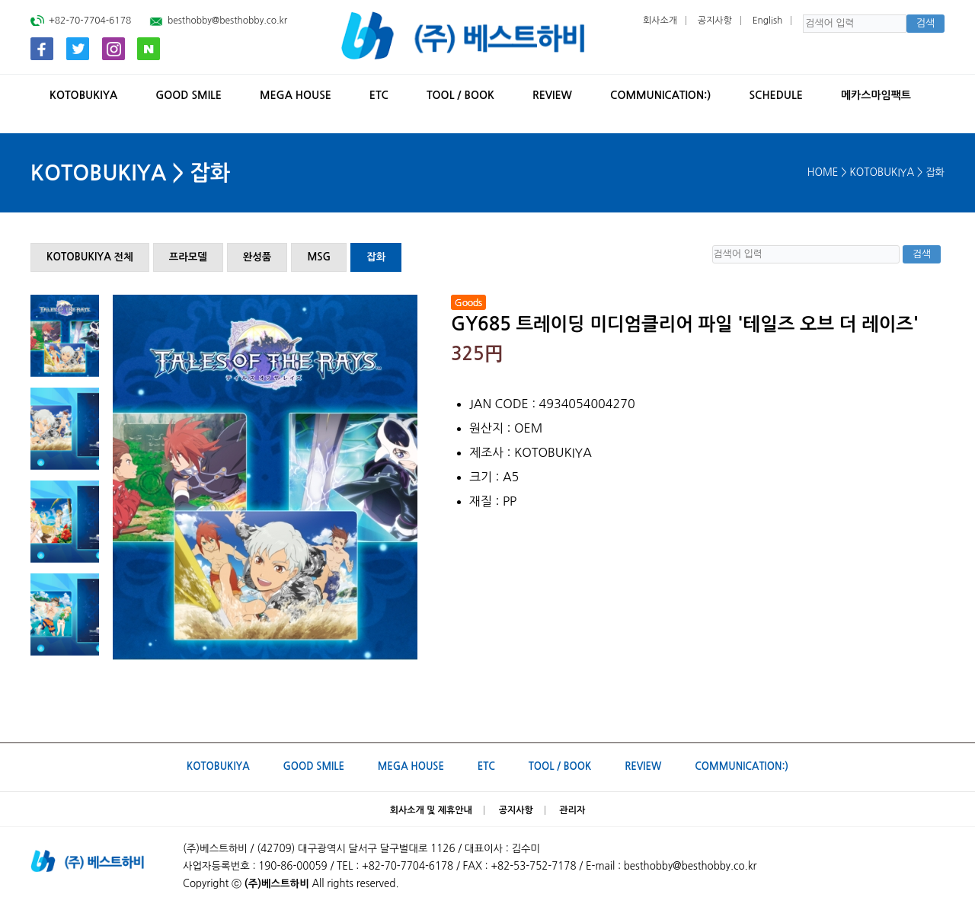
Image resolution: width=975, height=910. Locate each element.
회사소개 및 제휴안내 (431, 810)
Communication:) (660, 95)
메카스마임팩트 (876, 95)
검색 (925, 23)
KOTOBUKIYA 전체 (89, 257)
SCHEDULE (775, 95)
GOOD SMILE (188, 95)
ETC (378, 95)
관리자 (573, 810)
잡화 (375, 257)
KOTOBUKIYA (83, 95)
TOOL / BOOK (460, 95)
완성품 (257, 257)
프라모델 (188, 257)
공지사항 (715, 20)
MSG (319, 257)
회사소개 (660, 20)
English (768, 20)
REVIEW (552, 95)
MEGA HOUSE (295, 95)
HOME (823, 172)
